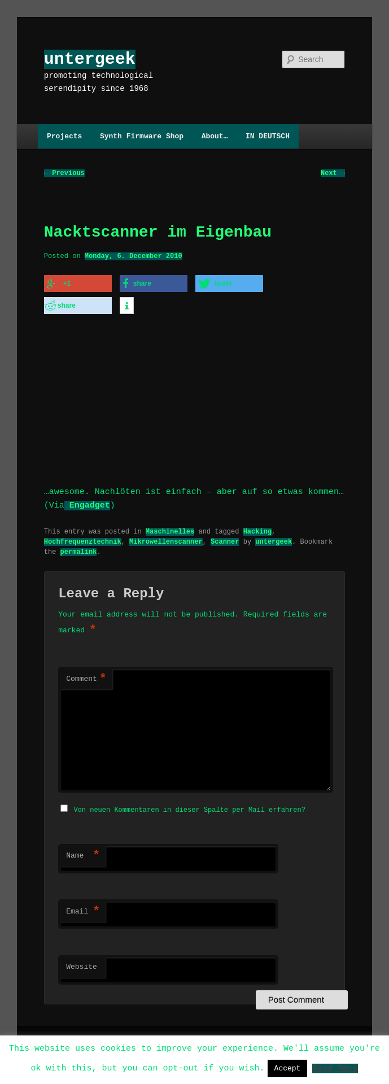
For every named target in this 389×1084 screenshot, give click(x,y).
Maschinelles (170, 527)
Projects (64, 136)
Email (83, 906)
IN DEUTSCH (268, 136)
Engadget (87, 501)
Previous (64, 173)
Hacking (257, 527)
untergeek (90, 59)
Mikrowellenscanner (166, 537)
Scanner (225, 537)
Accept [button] (287, 1068)
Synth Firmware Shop (141, 136)
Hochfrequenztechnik (82, 537)
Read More (335, 1067)
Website (81, 962)
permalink (78, 547)
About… (215, 136)
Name (83, 850)
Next (333, 173)
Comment (86, 675)
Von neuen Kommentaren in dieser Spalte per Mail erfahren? (189, 805)
